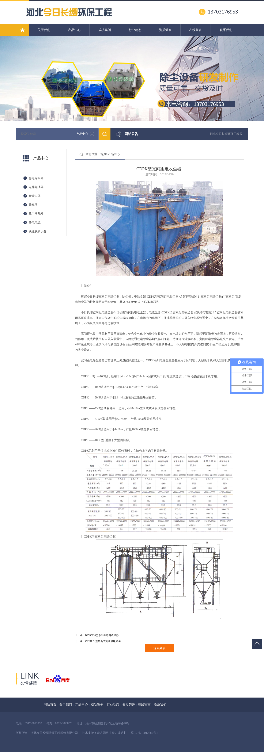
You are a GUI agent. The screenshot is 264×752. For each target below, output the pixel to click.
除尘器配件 (36, 213)
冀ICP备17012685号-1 (144, 732)
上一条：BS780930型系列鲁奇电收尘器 (97, 635)
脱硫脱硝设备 (37, 231)
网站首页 (50, 704)
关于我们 (44, 30)
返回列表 (159, 648)
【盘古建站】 (118, 732)
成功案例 (104, 30)
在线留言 (195, 30)
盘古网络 (103, 732)
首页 (103, 154)
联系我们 (226, 30)
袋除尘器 (35, 196)
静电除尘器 (36, 178)
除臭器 (33, 204)
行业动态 (135, 30)
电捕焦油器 (36, 187)
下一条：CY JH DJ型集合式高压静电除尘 (98, 641)
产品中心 (74, 32)
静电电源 (35, 222)
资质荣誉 (165, 30)
